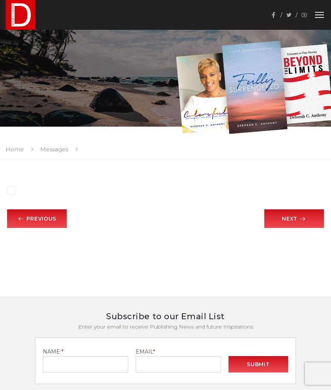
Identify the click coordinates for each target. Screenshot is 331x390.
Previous (37, 218)
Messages (54, 149)
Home (15, 149)
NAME (53, 351)
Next (294, 218)
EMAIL (145, 351)
